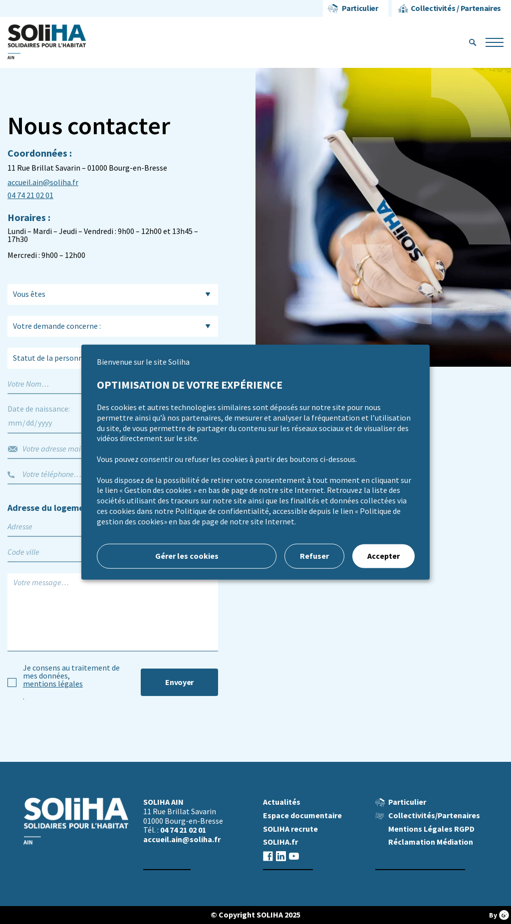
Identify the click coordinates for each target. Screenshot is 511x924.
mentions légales (53, 684)
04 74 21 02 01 (30, 196)
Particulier (360, 8)
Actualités (281, 802)
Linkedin (281, 856)
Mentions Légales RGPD (431, 829)
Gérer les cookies (187, 555)
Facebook (268, 856)
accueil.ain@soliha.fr (42, 183)
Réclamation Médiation (430, 842)
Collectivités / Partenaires (456, 8)
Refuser (314, 555)
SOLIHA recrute (290, 829)
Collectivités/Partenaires (434, 815)
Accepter (383, 555)
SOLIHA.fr (280, 842)
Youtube (294, 856)
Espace (302, 815)
